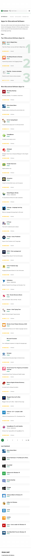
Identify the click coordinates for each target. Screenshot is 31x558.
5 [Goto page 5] (22, 440)
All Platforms (4, 16)
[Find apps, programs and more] (18, 11)
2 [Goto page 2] (7, 440)
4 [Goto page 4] (17, 440)
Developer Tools (25, 16)
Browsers (12, 16)
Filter (3, 34)
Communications (18, 16)
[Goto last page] (27, 440)
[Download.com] (4, 11)
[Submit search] (10, 11)
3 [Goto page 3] (12, 440)
